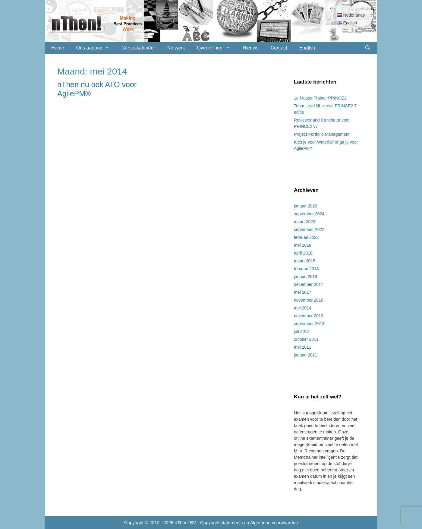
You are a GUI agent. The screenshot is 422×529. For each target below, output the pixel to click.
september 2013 (309, 323)
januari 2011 (305, 355)
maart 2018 (304, 260)
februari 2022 (306, 237)
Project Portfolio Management (321, 134)
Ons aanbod (95, 48)
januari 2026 (305, 206)
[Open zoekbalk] (367, 48)
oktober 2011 (306, 339)
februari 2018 (306, 268)
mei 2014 (302, 308)
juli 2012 (302, 331)
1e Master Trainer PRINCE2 (320, 98)
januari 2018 (305, 276)
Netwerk (176, 47)
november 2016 (308, 300)
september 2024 (309, 213)
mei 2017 (302, 292)
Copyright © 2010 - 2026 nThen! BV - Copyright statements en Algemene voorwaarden (211, 522)
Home (57, 47)
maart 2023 (304, 221)
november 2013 (308, 315)
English (307, 47)
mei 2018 (302, 245)
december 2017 (308, 284)
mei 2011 (302, 347)
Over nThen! (217, 48)
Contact (279, 47)
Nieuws (250, 47)
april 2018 (303, 253)
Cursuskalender (138, 47)
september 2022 (309, 229)
